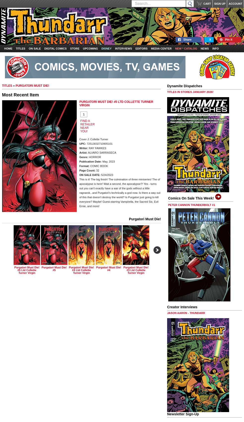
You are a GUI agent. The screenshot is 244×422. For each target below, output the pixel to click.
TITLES (7, 85)
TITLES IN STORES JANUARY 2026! (190, 91)
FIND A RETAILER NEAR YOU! (87, 126)
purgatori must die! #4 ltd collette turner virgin (81, 270)
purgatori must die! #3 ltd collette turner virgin (136, 270)
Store (75, 48)
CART (207, 3)
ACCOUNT (235, 3)
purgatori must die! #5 (54, 269)
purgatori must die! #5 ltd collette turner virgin (26, 270)
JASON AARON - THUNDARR (186, 312)
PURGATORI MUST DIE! (32, 85)
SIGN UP (219, 3)
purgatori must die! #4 (108, 269)
